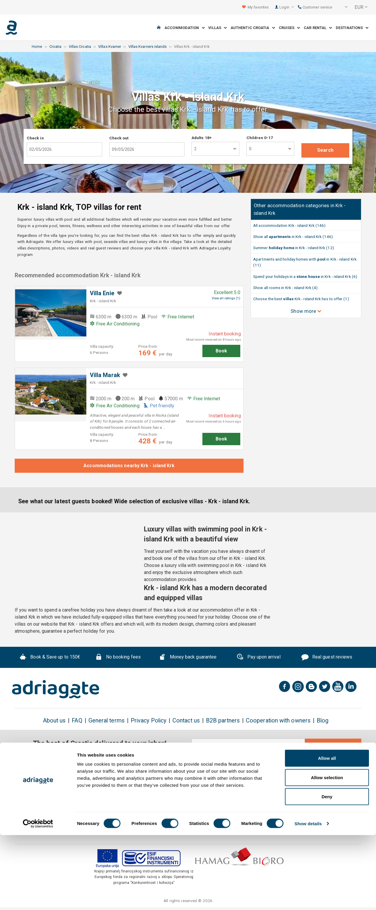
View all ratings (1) (226, 298)
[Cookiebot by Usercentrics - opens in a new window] (38, 898)
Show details (308, 898)
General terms (106, 720)
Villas (217, 28)
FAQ (77, 720)
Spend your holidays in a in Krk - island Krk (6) (305, 276)
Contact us (186, 720)
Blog (322, 720)
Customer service (315, 7)
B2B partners (223, 720)
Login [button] (286, 7)
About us (54, 720)
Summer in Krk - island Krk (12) (293, 247)
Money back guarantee (187, 657)
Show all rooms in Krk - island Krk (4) (285, 287)
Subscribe (333, 746)
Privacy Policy (148, 720)
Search (325, 150)
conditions (329, 761)
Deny (327, 871)
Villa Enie (102, 293)
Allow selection (327, 852)
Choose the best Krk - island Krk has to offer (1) (301, 298)
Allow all (327, 832)
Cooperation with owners (278, 720)
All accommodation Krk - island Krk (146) (289, 225)
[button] (342, 7)
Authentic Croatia (253, 28)
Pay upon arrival (258, 657)
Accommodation (184, 28)
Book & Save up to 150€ (50, 657)
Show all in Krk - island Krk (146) (293, 236)
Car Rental (318, 28)
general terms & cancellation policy (281, 761)
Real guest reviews (326, 657)
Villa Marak (105, 375)
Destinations (352, 28)
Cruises (289, 28)
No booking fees (118, 657)
